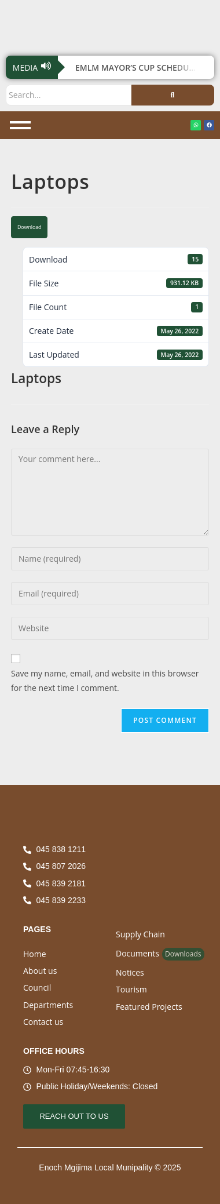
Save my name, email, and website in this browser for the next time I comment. (105, 680)
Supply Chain (140, 934)
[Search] (68, 95)
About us (40, 970)
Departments (48, 1005)
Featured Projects (149, 1006)
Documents (137, 953)
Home (34, 954)
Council (37, 987)
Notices (130, 972)
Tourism (131, 989)
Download (29, 227)
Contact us (43, 1022)
